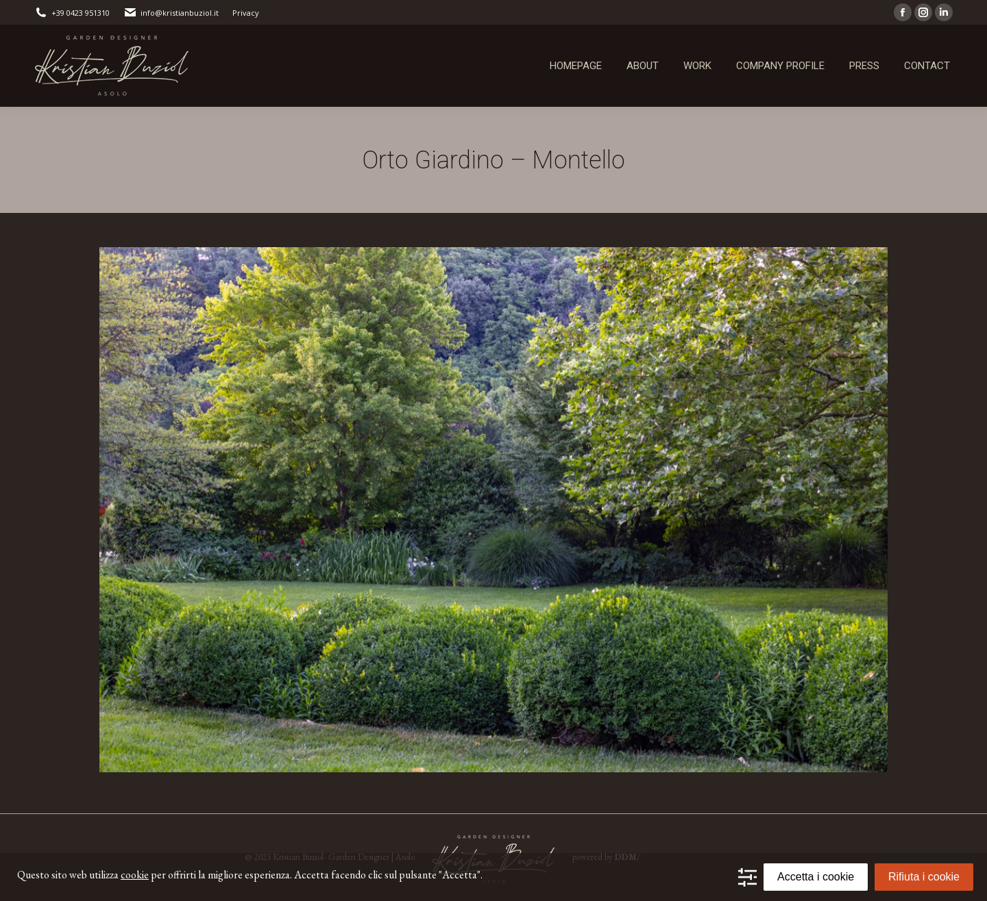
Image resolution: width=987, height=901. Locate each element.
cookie (135, 874)
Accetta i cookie (815, 877)
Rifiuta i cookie (924, 877)
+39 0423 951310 (72, 12)
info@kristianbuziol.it (171, 12)
